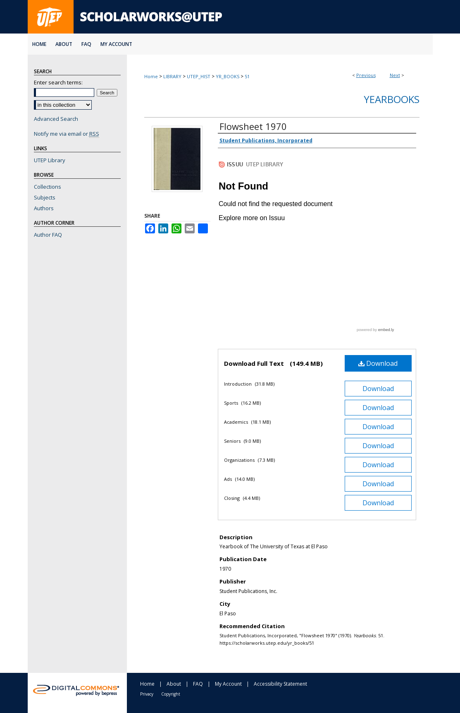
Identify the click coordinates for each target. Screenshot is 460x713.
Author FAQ (48, 234)
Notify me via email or (66, 133)
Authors (44, 208)
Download (378, 363)
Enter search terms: (58, 82)
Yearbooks (391, 99)
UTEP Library (49, 160)
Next (395, 75)
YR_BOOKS (227, 76)
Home (151, 76)
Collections (47, 186)
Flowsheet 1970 (253, 126)
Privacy (146, 694)
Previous (366, 75)
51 (247, 76)
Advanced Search (56, 118)
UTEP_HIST (198, 76)
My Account (228, 683)
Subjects (44, 197)
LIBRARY (172, 76)
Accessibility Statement (280, 683)
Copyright (170, 694)
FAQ (198, 683)
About (174, 683)
